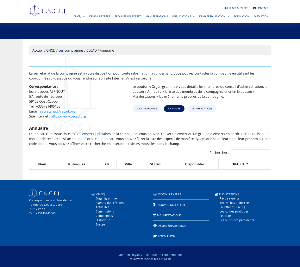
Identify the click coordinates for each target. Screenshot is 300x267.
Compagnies (104, 216)
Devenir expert (99, 16)
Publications (181, 16)
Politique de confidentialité (163, 255)
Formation (241, 16)
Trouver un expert (128, 16)
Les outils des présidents (237, 220)
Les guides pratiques (234, 211)
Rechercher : (240, 153)
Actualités (102, 207)
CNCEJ (77, 16)
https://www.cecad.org (68, 116)
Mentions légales (130, 255)
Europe (101, 224)
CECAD (91, 50)
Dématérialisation (212, 16)
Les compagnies (70, 50)
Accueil (37, 50)
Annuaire (174, 108)
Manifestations (156, 16)
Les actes (226, 216)
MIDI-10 (166, 259)
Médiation (261, 16)
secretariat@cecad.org (57, 111)
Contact (260, 8)
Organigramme (147, 108)
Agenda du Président (110, 203)
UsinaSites (151, 259)
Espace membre (236, 8)
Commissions (105, 211)
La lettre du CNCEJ (232, 207)
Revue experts (229, 198)
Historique (103, 220)
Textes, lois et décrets (235, 203)
